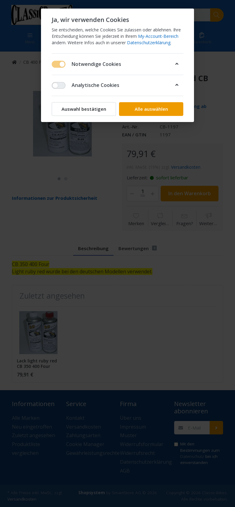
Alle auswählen (151, 109)
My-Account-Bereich (158, 36)
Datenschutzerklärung (148, 42)
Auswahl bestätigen (84, 109)
